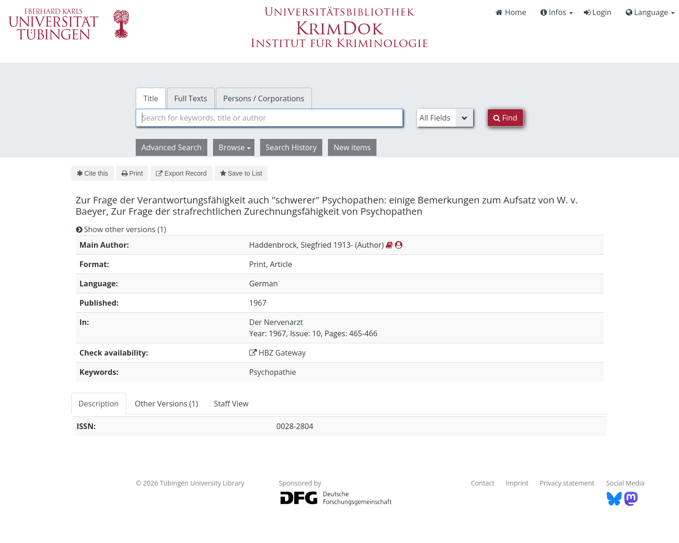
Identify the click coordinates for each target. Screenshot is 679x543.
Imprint (517, 482)
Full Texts (190, 98)
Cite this (92, 173)
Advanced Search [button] (171, 147)
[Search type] (445, 118)
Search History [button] (291, 147)
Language (650, 12)
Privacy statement (567, 482)
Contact (482, 482)
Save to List (241, 173)
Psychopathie (272, 372)
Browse (235, 147)
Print (132, 173)
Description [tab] (99, 403)
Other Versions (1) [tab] (166, 403)
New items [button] (352, 147)
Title (150, 98)
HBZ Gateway (277, 353)
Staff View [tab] (231, 403)
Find (505, 118)
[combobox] (269, 118)
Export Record (181, 173)
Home (511, 12)
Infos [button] (556, 12)
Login (598, 12)
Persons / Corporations (263, 98)
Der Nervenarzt (276, 322)
